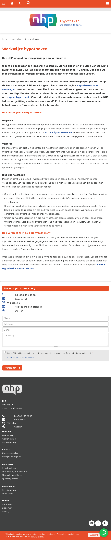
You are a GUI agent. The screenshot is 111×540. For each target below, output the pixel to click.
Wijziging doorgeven (11, 456)
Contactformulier (10, 453)
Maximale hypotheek (12, 475)
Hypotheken (16, 39)
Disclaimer (7, 508)
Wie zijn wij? (8, 435)
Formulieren (7, 493)
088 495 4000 (25, 416)
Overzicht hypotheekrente (14, 471)
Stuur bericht (21, 299)
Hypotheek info (9, 468)
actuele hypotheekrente (58, 132)
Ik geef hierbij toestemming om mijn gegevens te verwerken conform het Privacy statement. (50, 353)
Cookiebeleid (8, 504)
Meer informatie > (37, 537)
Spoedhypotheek (10, 478)
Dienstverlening (9, 442)
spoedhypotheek (19, 97)
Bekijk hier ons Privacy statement (20, 357)
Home (4, 39)
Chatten (18, 310)
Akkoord (94, 535)
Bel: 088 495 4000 (25, 295)
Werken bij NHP (9, 438)
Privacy (5, 511)
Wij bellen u (13, 302)
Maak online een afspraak (28, 306)
